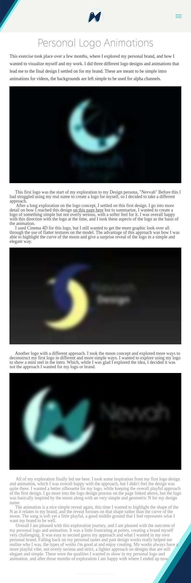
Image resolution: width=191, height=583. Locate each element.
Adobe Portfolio (104, 574)
